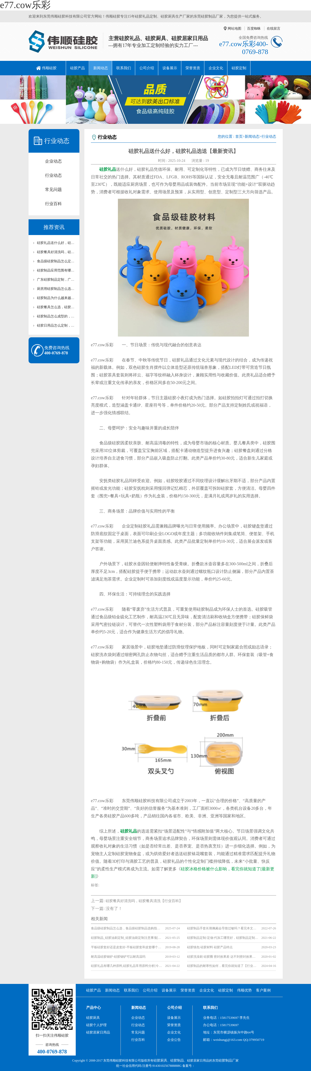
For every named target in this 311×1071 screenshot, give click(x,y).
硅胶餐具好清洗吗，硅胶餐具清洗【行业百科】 (56, 252)
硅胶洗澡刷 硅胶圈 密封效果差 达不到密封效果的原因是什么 (222, 956)
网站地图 (234, 28)
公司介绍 (146, 68)
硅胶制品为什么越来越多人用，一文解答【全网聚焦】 (56, 298)
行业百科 (53, 203)
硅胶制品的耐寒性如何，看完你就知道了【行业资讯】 (222, 966)
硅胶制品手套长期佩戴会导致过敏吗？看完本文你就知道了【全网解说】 (222, 928)
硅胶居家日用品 (98, 1032)
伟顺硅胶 (49, 68)
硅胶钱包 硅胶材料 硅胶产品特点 (210, 947)
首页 (239, 136)
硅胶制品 (177, 1060)
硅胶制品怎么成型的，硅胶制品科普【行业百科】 (56, 316)
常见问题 (53, 189)
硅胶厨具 (93, 1018)
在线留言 (273, 28)
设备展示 (169, 68)
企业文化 (216, 68)
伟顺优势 (244, 990)
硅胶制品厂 (227, 1060)
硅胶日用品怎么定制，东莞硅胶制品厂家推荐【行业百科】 (56, 325)
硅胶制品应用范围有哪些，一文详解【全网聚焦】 (56, 270)
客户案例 (263, 990)
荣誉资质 (192, 68)
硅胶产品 (77, 68)
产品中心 (93, 1008)
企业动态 (53, 161)
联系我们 (123, 68)
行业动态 (53, 175)
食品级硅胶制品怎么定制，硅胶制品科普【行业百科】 (56, 261)
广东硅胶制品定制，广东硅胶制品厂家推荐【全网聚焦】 (56, 279)
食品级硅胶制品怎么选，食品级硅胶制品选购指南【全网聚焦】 (126, 928)
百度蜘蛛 (254, 28)
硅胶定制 (239, 68)
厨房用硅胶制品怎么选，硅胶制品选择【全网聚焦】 (56, 289)
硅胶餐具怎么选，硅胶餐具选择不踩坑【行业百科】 (56, 307)
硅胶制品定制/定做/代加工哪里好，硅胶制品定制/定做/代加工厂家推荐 (222, 938)
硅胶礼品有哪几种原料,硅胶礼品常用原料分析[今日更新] (126, 966)
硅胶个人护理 (96, 1025)
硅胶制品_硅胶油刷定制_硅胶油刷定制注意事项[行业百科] (126, 938)
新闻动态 (100, 68)
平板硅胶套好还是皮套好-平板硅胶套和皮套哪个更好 (126, 947)
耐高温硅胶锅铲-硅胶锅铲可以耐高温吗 (118, 956)
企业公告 (174, 1040)
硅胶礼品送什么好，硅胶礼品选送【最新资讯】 (56, 243)
